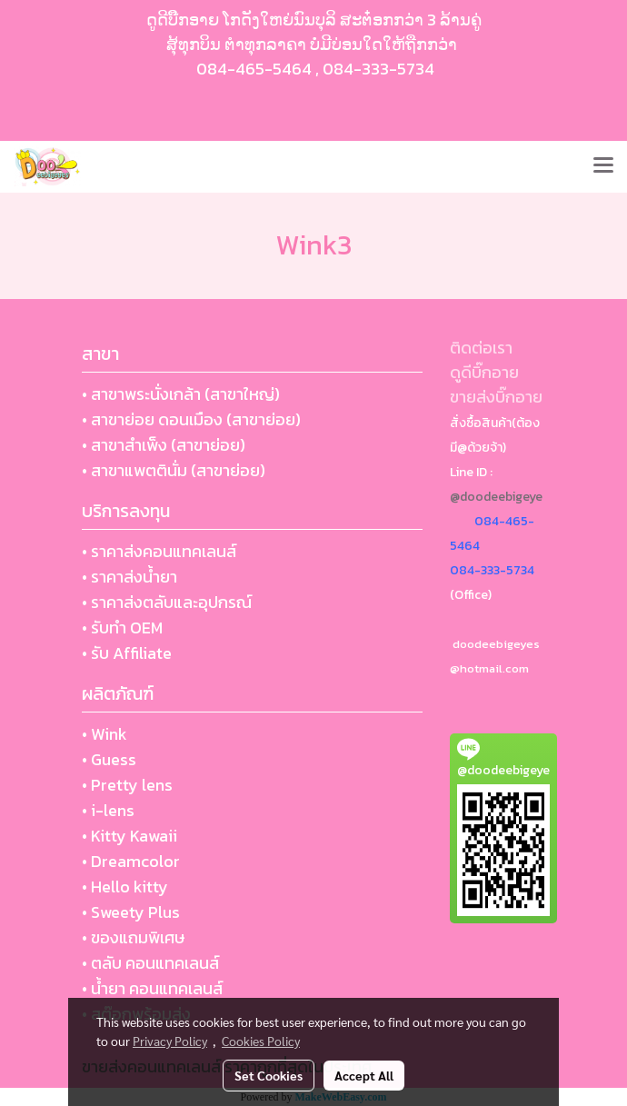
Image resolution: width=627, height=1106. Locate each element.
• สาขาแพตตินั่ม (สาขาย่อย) (173, 470)
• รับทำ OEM (122, 627)
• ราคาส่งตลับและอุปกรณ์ (167, 602)
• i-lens (108, 810)
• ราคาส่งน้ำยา (129, 576)
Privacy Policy (170, 1040)
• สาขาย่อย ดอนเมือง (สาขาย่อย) (191, 419)
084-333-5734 (378, 68)
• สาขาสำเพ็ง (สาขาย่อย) (163, 445)
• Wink (104, 734)
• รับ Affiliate (127, 653)
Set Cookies (268, 1075)
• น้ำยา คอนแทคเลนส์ (152, 988)
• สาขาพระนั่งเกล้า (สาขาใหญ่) (181, 394)
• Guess (109, 759)
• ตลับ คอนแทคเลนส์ (150, 963)
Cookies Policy (261, 1040)
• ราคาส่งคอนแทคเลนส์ (159, 551)
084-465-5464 (254, 68)
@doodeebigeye (496, 496)
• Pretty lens (127, 784)
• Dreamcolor (131, 861)
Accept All (363, 1075)
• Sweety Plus (131, 912)
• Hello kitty (125, 886)
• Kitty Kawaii (129, 835)
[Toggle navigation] (603, 166)
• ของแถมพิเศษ (133, 937)
